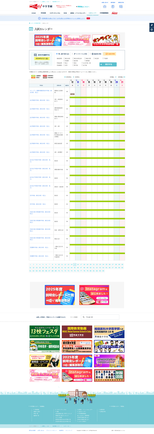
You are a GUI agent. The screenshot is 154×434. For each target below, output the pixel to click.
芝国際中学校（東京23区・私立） (39, 247)
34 (40, 267)
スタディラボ (66, 426)
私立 (66, 63)
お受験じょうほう (46, 1)
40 (59, 267)
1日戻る (77, 77)
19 (87, 264)
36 (46, 267)
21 (94, 264)
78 (84, 271)
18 (84, 264)
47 (81, 267)
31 (30, 267)
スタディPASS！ (82, 421)
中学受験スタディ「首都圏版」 (37, 406)
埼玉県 (97, 58)
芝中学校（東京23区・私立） (38, 195)
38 (52, 267)
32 (33, 267)
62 (33, 271)
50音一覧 (36, 413)
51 (94, 267)
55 (106, 267)
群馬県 (88, 60)
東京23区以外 (78, 58)
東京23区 (67, 58)
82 (97, 271)
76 (78, 271)
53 (100, 267)
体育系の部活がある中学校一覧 (63, 419)
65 (43, 271)
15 (75, 264)
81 (94, 271)
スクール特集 (58, 417)
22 (97, 264)
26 (109, 264)
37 (49, 267)
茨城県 (67, 60)
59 (119, 267)
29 (119, 264)
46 (78, 267)
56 (109, 267)
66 (46, 271)
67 (49, 271)
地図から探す (37, 411)
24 (103, 264)
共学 (66, 65)
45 (75, 267)
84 (103, 271)
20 (90, 264)
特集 (58, 411)
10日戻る (68, 77)
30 (122, 264)
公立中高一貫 (87, 63)
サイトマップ (69, 430)
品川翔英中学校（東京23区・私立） (40, 100)
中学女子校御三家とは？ (83, 419)
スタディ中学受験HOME (35, 23)
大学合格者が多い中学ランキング (63, 413)
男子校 (76, 65)
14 (71, 264)
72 (65, 271)
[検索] (100, 317)
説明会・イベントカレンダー (85, 409)
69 (56, 271)
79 (87, 271)
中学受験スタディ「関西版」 (118, 406)
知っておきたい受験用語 (83, 415)
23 (100, 264)
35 (43, 267)
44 (71, 267)
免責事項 (61, 430)
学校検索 (37, 409)
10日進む (120, 77)
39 (56, 267)
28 (116, 264)
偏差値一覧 (36, 415)
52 (97, 267)
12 (65, 264)
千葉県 (106, 58)
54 (103, 267)
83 (100, 271)
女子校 (85, 65)
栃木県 (76, 60)
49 (87, 267)
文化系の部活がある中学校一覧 (63, 421)
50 (90, 267)
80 (90, 271)
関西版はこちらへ (83, 6)
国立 (75, 63)
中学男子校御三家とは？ (83, 417)
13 (68, 264)
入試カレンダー (82, 411)
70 (59, 271)
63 (37, 271)
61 (30, 271)
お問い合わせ (41, 430)
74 (71, 271)
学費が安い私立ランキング (61, 415)
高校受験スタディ (56, 1)
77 (81, 271)
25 (106, 264)
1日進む (112, 77)
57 (113, 267)
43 (68, 267)
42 (65, 267)
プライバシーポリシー (51, 430)
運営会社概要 (32, 430)
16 (78, 264)
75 (75, 271)
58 (116, 267)
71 (62, 271)
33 (37, 267)
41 (62, 267)
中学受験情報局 (82, 413)
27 (113, 264)
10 (59, 264)
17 (81, 264)
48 (84, 267)
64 (40, 271)
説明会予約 (103, 411)
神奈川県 (88, 58)
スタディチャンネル (61, 409)
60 (122, 267)
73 (68, 271)
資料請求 (102, 409)
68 (52, 271)
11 (62, 264)
